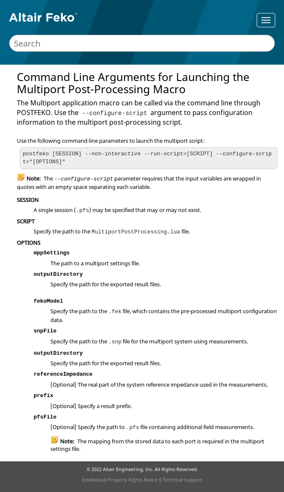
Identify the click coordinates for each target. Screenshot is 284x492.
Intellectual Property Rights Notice (120, 479)
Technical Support (182, 479)
